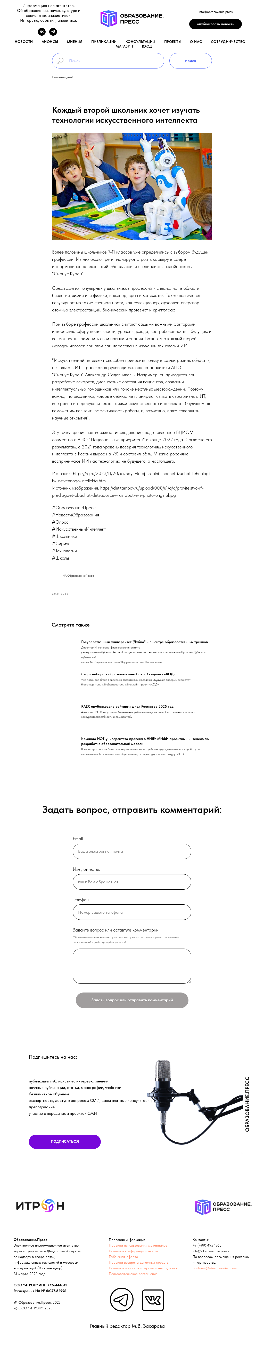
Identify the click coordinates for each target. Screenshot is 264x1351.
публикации (104, 42)
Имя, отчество (86, 871)
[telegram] (53, 34)
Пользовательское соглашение (133, 1276)
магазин (124, 46)
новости (24, 42)
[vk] (42, 34)
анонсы (50, 42)
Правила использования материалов (138, 1248)
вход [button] (147, 46)
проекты (173, 42)
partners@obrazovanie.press (215, 1270)
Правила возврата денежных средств (139, 1265)
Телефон (81, 902)
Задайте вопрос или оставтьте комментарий (116, 932)
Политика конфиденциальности (133, 1253)
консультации (140, 42)
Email (78, 841)
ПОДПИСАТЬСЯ (65, 1144)
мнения (74, 42)
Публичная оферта (123, 1259)
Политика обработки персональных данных (143, 1270)
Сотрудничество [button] (228, 42)
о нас (196, 42)
